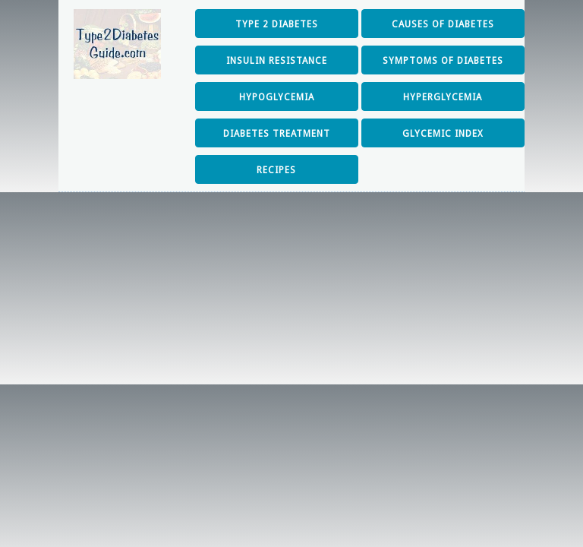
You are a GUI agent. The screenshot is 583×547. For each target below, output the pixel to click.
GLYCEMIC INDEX (443, 133)
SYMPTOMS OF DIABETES (443, 60)
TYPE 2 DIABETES (276, 24)
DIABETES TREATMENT (276, 133)
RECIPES (276, 170)
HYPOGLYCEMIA (276, 97)
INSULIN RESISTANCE (276, 60)
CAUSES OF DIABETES (443, 24)
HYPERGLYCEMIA (442, 97)
